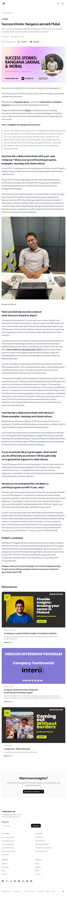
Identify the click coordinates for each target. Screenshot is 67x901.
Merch (48, 891)
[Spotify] (27, 881)
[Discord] (15, 881)
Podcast (4, 874)
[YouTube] (31, 881)
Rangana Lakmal (22, 102)
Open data (5, 867)
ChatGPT (22, 42)
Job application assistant (43, 848)
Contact (38, 874)
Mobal (27, 110)
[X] (7, 881)
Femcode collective (8, 837)
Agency (53, 891)
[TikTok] (23, 881)
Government (40, 891)
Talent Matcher (40, 841)
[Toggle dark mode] (58, 3)
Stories (5, 19)
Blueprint (38, 867)
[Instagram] (11, 881)
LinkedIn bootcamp (8, 848)
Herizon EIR (5, 855)
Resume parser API (41, 851)
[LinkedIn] (3, 881)
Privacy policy (17, 891)
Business (32, 891)
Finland (26, 891)
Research (5, 863)
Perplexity (35, 42)
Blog (3, 870)
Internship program (8, 841)
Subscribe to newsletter (33, 792)
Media (37, 870)
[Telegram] (19, 881)
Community (39, 837)
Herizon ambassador (8, 851)
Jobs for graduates (8, 844)
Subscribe (36, 826)
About (37, 863)
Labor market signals (42, 844)
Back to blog (7, 13)
